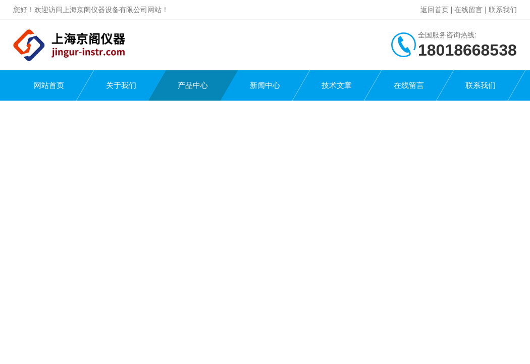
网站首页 (49, 85)
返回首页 (434, 10)
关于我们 (121, 85)
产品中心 (193, 85)
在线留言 (468, 10)
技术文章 (337, 85)
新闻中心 (265, 85)
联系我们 (503, 10)
